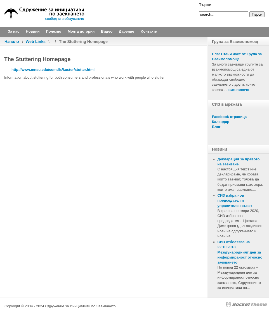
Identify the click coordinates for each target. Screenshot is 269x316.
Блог (216, 127)
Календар (220, 122)
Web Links (36, 41)
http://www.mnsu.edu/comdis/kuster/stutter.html (53, 69)
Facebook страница (229, 117)
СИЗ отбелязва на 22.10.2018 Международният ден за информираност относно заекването (240, 252)
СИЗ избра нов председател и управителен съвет (235, 200)
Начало (11, 41)
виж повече (238, 90)
